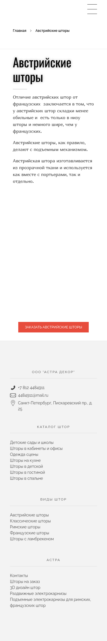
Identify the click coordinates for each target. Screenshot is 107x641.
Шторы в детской (26, 466)
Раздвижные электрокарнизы (38, 593)
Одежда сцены (24, 454)
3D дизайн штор (25, 587)
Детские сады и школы (32, 442)
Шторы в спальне (26, 478)
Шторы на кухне (25, 460)
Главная (19, 31)
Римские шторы (25, 527)
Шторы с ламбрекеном (32, 539)
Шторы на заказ (25, 581)
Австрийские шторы (29, 515)
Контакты (19, 575)
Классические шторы (30, 521)
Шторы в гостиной (27, 472)
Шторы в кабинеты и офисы (36, 448)
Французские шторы (29, 533)
